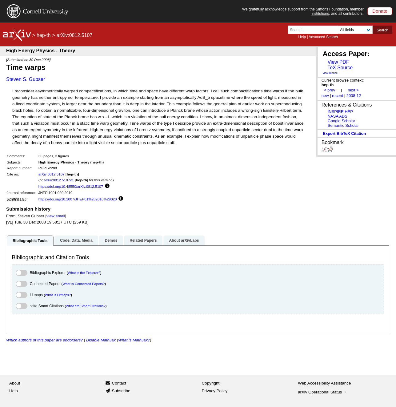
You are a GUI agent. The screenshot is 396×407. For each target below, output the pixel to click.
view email (55, 216)
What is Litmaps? (58, 295)
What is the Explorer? (84, 273)
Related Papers (143, 240)
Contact (119, 383)
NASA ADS (337, 116)
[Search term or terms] (315, 30)
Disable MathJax (101, 340)
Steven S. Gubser (25, 79)
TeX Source (340, 67)
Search (382, 30)
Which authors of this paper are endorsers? (44, 340)
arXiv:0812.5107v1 (59, 180)
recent (337, 95)
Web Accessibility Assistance (324, 383)
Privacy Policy (215, 391)
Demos (111, 240)
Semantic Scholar (343, 125)
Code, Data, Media (76, 240)
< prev (329, 90)
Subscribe (121, 391)
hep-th (43, 35)
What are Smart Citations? (86, 306)
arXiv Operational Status (322, 392)
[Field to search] (355, 30)
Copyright (211, 383)
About (14, 383)
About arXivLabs (184, 240)
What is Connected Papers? (83, 284)
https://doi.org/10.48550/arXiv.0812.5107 (70, 186)
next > (353, 90)
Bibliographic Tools (30, 241)
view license (330, 73)
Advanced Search (323, 37)
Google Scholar (341, 121)
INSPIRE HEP (340, 111)
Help (302, 37)
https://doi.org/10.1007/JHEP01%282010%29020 (77, 199)
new (325, 95)
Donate (379, 11)
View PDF (338, 62)
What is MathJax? (134, 340)
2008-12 (353, 95)
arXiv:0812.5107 (51, 174)
